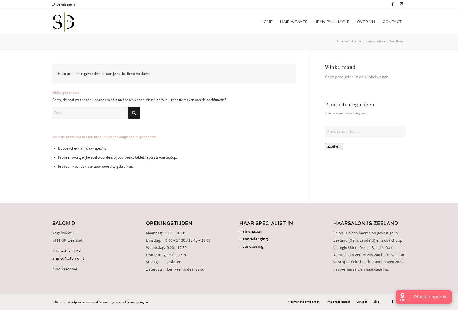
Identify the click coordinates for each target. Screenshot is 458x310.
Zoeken (333, 146)
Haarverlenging (254, 239)
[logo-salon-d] (63, 22)
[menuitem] (266, 22)
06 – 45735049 (68, 251)
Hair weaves (251, 232)
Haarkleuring (251, 246)
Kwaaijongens (108, 302)
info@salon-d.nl (70, 258)
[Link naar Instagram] (401, 4)
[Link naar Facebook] (392, 4)
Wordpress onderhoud (83, 302)
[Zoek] (96, 113)
